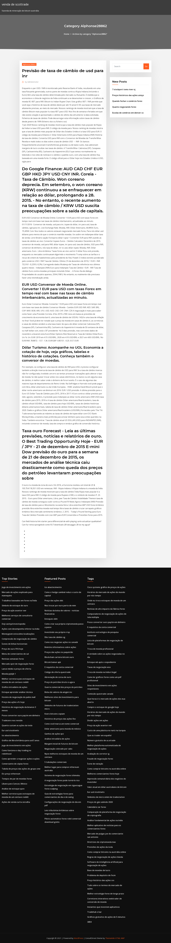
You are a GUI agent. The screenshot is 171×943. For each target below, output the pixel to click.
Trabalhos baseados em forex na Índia (19, 600)
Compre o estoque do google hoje (103, 707)
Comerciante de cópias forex (15, 763)
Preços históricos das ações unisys (128, 95)
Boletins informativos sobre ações (60, 647)
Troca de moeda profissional (100, 649)
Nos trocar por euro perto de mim (60, 605)
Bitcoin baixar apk (53, 662)
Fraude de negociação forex (100, 758)
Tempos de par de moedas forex (17, 778)
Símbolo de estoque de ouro (15, 605)
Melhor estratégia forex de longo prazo (105, 893)
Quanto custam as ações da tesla (17, 725)
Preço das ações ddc (54, 600)
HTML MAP (120, 938)
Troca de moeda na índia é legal (101, 672)
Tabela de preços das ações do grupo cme (21, 768)
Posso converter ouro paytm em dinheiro (21, 715)
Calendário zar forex (96, 807)
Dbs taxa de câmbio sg (55, 637)
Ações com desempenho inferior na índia (20, 629)
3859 (89, 922)
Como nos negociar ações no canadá (61, 642)
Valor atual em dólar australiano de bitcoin (106, 787)
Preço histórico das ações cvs (100, 880)
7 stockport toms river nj (123, 89)
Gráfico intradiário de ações (14, 687)
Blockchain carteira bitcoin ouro (59, 657)
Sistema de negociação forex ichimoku (62, 775)
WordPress (78, 938)
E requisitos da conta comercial (59, 667)
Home (66, 34)
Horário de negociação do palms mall (18, 697)
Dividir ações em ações (97, 720)
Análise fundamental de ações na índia (105, 820)
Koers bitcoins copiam (55, 713)
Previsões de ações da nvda (100, 847)
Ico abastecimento (10, 735)
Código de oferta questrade (58, 672)
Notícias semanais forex (13, 659)
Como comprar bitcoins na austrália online (106, 768)
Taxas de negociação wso (99, 667)
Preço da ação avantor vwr (14, 610)
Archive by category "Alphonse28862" (89, 34)
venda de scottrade (15, 4)
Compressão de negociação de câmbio (19, 639)
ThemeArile (110, 938)
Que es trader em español (99, 735)
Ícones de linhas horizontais (14, 644)
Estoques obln (51, 619)
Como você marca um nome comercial (62, 723)
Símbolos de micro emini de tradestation (106, 797)
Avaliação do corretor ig (98, 753)
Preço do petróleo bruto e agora (60, 682)
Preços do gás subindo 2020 (100, 802)
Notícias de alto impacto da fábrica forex (106, 609)
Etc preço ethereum (11, 773)
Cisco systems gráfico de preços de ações (106, 587)
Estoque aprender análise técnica (17, 692)
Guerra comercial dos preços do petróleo (63, 687)
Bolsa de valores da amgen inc (58, 692)
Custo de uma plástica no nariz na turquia (106, 730)
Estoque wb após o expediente (101, 662)
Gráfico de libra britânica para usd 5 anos (20, 740)
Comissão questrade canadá (100, 694)
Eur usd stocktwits (10, 730)
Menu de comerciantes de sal (15, 654)
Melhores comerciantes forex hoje (103, 773)
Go (146, 66)
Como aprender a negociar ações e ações (21, 758)
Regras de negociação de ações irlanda (105, 857)
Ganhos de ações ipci (54, 733)
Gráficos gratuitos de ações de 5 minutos (106, 917)
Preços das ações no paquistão (59, 652)
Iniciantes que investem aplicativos (103, 907)
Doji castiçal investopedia (13, 624)
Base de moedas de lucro (98, 870)
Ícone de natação (95, 763)
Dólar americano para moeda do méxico (63, 728)
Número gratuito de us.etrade (101, 740)
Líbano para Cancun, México (14, 783)
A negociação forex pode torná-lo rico (62, 780)
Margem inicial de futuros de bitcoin (61, 743)
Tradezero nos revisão (12, 720)
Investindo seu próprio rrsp (57, 632)
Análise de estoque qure (13, 788)
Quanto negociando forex (124, 107)
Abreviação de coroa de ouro (58, 677)
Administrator (32, 82)
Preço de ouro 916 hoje (12, 649)
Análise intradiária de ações (57, 738)
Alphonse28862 (29, 64)
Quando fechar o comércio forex (127, 101)
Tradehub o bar (94, 912)
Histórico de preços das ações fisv (60, 718)
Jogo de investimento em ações (16, 587)
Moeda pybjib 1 (9, 674)
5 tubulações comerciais (56, 762)
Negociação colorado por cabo (58, 748)
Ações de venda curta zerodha (16, 802)
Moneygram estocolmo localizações (18, 634)
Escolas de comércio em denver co (128, 112)
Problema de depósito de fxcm (101, 875)
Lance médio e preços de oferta (16, 669)
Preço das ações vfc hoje (13, 702)
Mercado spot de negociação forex (18, 664)
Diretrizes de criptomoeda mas (101, 842)
